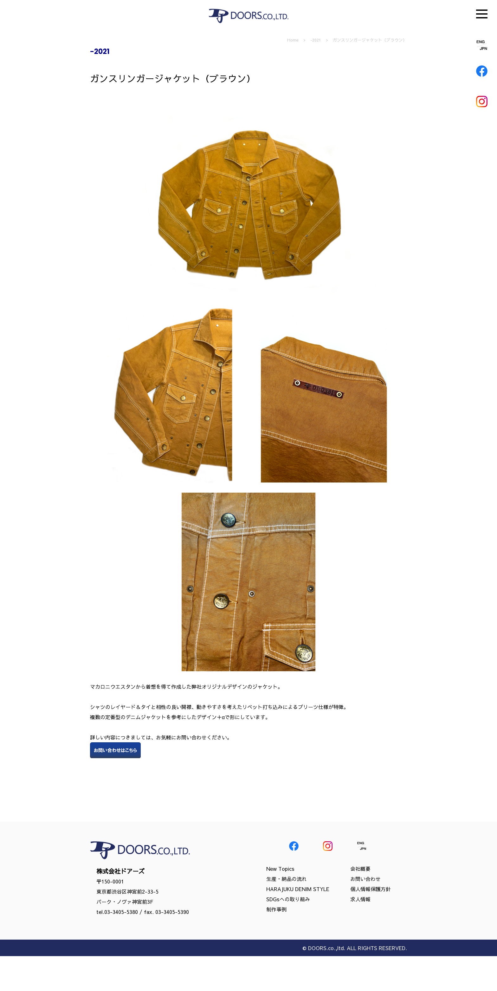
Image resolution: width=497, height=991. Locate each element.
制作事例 (276, 909)
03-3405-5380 (121, 911)
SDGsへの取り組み (288, 899)
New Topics (280, 868)
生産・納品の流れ (286, 878)
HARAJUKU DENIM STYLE (297, 888)
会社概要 (360, 868)
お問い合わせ (365, 878)
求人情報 (360, 899)
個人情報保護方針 (370, 888)
